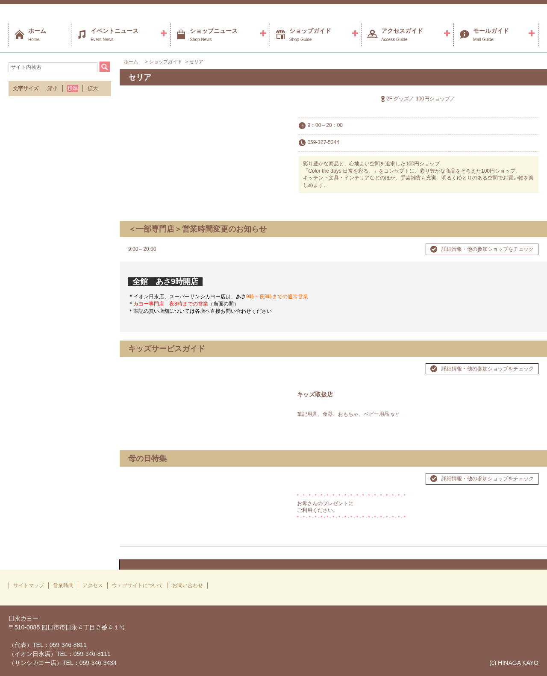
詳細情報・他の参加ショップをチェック (487, 249)
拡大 (93, 88)
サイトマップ (28, 585)
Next (277, 475)
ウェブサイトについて (137, 585)
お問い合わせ (187, 585)
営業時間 (63, 585)
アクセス (92, 585)
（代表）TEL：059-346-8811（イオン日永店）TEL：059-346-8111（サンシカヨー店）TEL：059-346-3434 (63, 653)
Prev (139, 475)
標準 (73, 88)
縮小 (52, 88)
